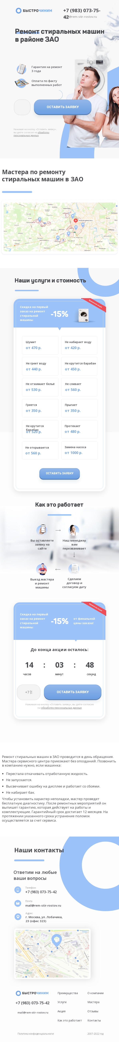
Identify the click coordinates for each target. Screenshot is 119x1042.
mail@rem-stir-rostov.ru (80, 17)
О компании (95, 993)
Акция (61, 1011)
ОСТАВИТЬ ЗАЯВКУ (63, 107)
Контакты (94, 1020)
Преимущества (68, 993)
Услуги (62, 1002)
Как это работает (70, 1020)
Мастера (93, 1002)
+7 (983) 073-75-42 (41, 891)
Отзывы (92, 1011)
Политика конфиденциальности (36, 1033)
